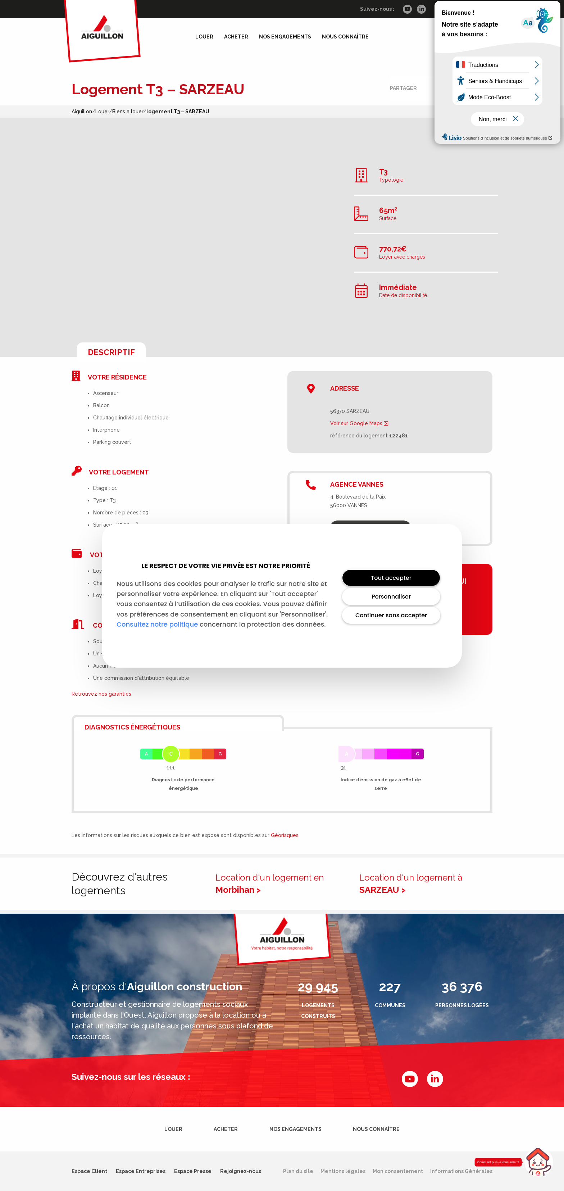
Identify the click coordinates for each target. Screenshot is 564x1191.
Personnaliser (391, 596)
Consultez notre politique (157, 624)
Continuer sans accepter (391, 615)
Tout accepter (391, 578)
